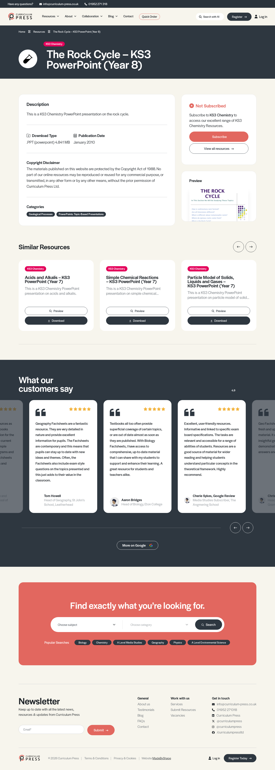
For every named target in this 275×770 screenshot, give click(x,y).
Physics (178, 642)
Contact (143, 726)
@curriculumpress (229, 721)
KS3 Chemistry (54, 44)
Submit (101, 730)
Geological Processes (41, 214)
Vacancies (178, 715)
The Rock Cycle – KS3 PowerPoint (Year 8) (76, 31)
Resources (39, 31)
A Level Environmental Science (209, 642)
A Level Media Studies (129, 642)
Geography (158, 642)
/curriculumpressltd (230, 732)
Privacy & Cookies (125, 758)
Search (208, 624)
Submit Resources (183, 709)
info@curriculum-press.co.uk (60, 4)
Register (239, 17)
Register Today (240, 758)
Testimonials (146, 709)
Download (56, 320)
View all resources (219, 148)
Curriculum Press (228, 715)
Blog (141, 715)
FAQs (141, 721)
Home (22, 31)
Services (177, 704)
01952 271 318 (97, 4)
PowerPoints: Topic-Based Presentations (81, 214)
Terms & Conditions (96, 758)
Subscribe (219, 136)
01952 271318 (227, 709)
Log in (261, 16)
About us (144, 704)
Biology (82, 642)
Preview (56, 311)
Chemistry (101, 642)
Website (156, 758)
